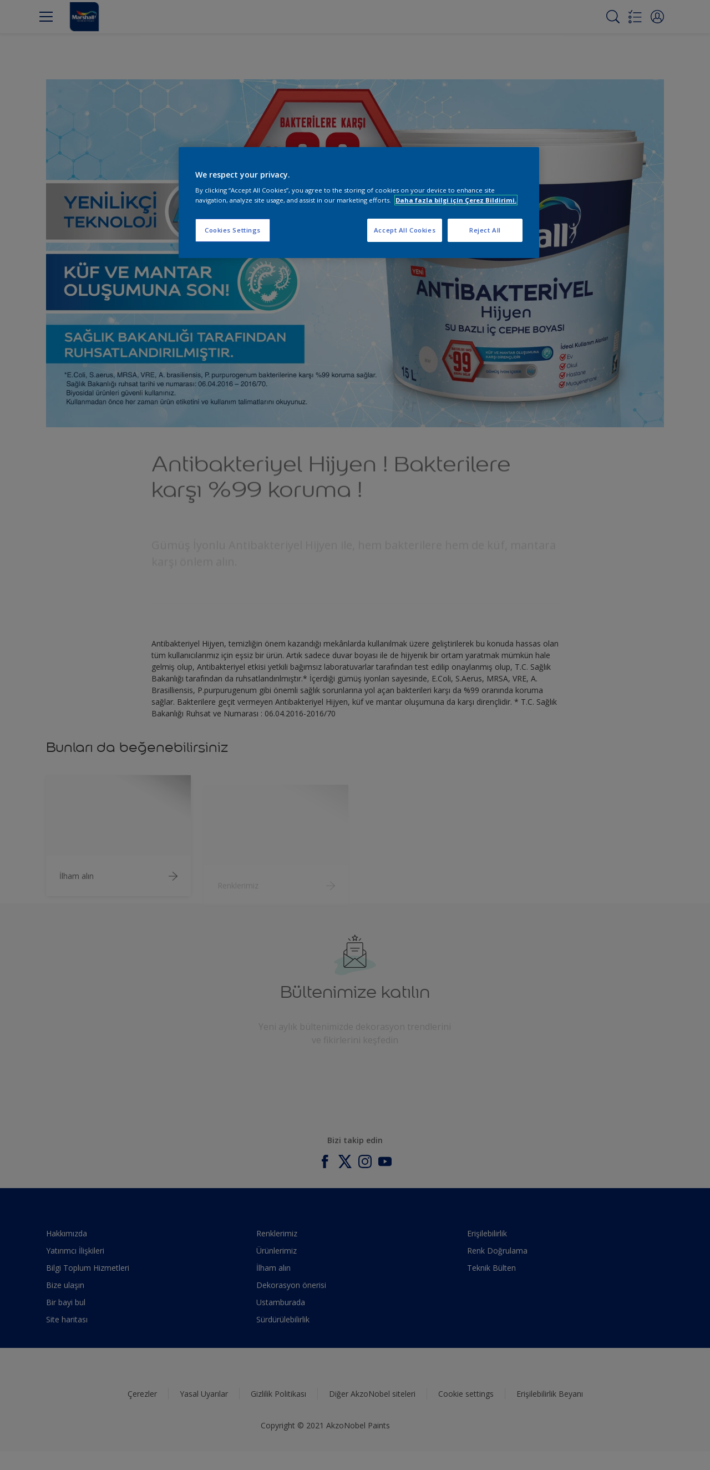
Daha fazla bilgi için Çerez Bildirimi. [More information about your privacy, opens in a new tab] (455, 200)
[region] (359, 202)
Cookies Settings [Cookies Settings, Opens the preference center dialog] (233, 230)
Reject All (485, 230)
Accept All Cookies (404, 230)
